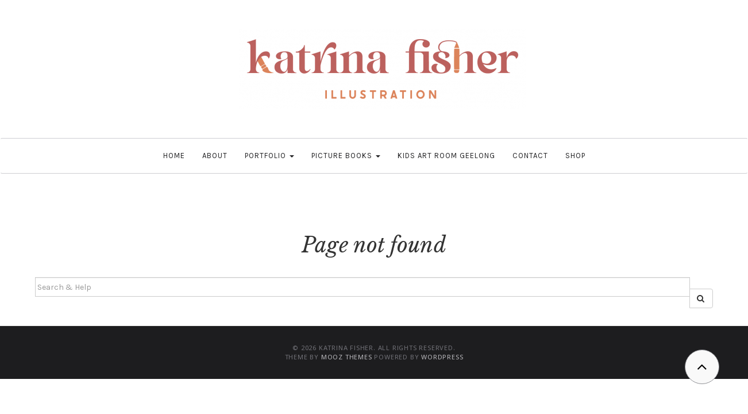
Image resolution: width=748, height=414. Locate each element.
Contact (530, 155)
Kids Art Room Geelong (446, 155)
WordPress (442, 356)
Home (174, 155)
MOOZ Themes (346, 356)
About (215, 155)
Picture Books (345, 155)
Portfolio (269, 155)
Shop (575, 155)
